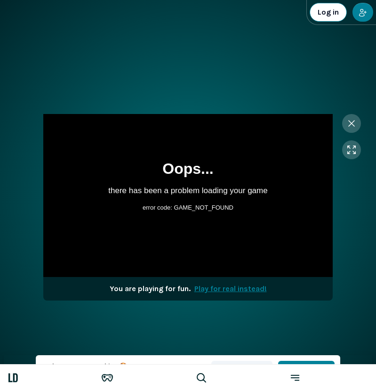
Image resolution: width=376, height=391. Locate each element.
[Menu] (329, 378)
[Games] (141, 378)
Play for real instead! (230, 288)
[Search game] (235, 378)
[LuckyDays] (47, 378)
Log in (328, 12)
